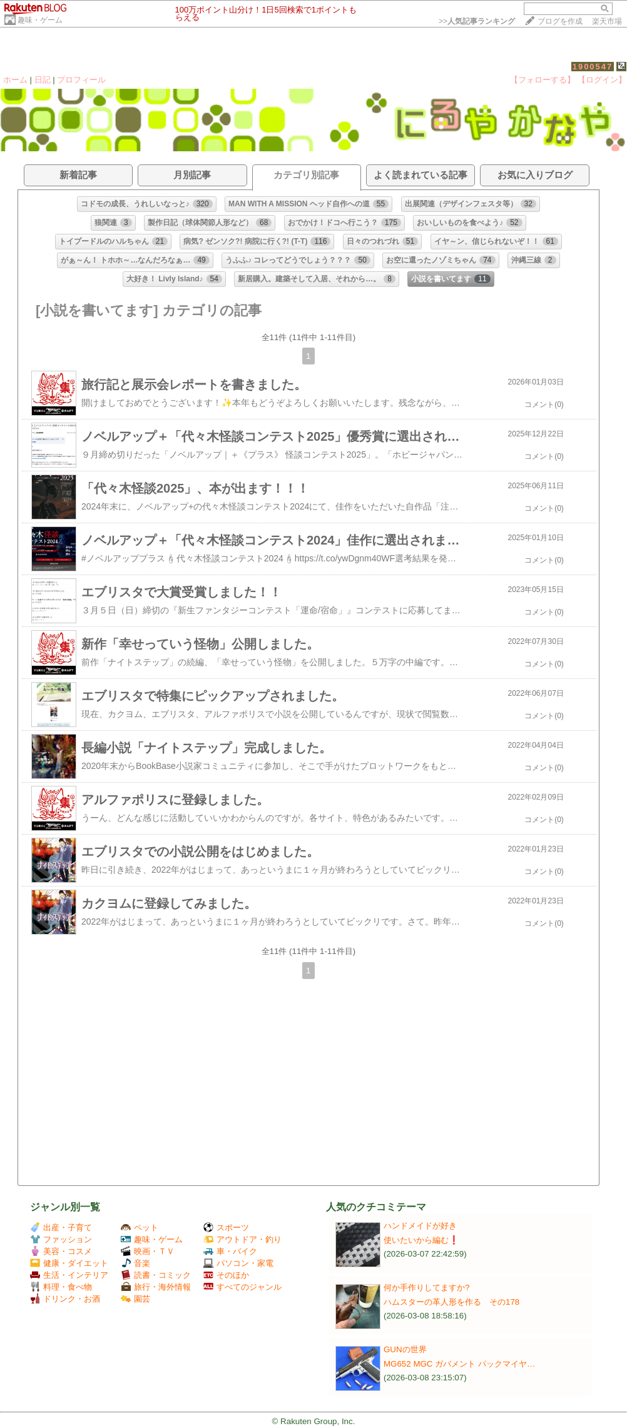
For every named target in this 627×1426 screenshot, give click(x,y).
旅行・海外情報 (156, 1287)
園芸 (135, 1298)
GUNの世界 (405, 1349)
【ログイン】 (602, 79)
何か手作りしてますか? (426, 1287)
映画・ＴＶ (148, 1251)
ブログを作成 (560, 21)
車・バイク (230, 1251)
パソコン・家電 (238, 1263)
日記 (42, 79)
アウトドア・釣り (242, 1239)
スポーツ (226, 1227)
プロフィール (81, 79)
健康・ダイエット (69, 1263)
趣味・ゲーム (40, 20)
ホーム (15, 79)
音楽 (135, 1263)
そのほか (226, 1275)
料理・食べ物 (61, 1287)
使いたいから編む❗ (421, 1240)
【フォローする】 (542, 79)
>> (477, 21)
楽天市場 (607, 21)
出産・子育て (61, 1227)
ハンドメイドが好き (420, 1225)
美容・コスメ (61, 1251)
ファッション (61, 1239)
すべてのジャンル (242, 1287)
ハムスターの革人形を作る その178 (451, 1302)
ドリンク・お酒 (65, 1298)
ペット (139, 1227)
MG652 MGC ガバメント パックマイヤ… (459, 1363)
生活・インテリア (69, 1275)
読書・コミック (156, 1275)
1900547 (593, 66)
